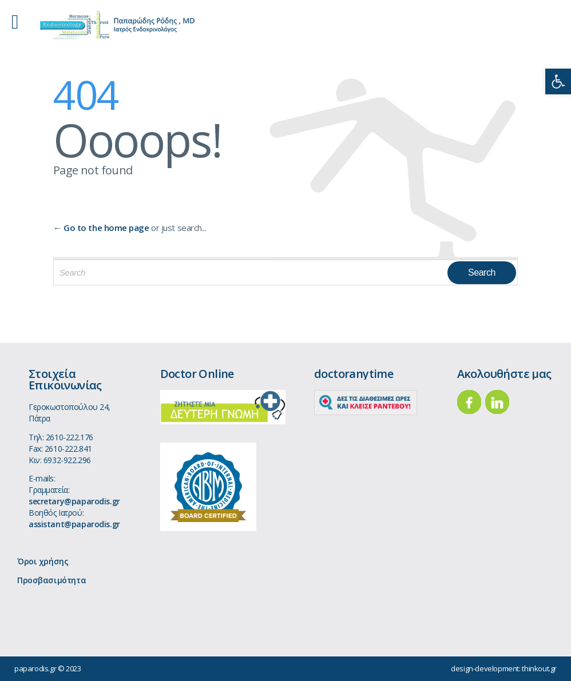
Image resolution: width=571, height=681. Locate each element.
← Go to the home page (101, 227)
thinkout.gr (539, 668)
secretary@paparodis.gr (74, 501)
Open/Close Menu (21, 23)
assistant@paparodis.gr (74, 524)
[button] (558, 81)
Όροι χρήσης (42, 561)
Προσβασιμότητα (51, 580)
